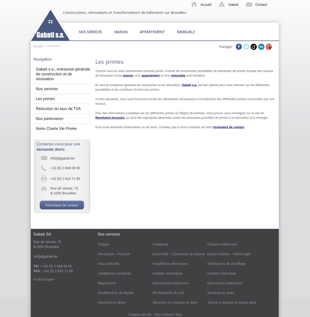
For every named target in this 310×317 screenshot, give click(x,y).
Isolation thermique (221, 273)
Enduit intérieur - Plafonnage (228, 254)
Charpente (160, 244)
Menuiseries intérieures (224, 283)
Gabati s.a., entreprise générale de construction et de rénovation (63, 74)
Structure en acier (220, 293)
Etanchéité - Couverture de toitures (179, 254)
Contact (261, 5)
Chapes (103, 244)
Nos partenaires (49, 119)
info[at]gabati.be (62, 158)
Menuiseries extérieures (171, 283)
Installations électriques (170, 264)
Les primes (45, 99)
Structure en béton (112, 302)
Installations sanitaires (114, 273)
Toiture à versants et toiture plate (231, 302)
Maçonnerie (107, 283)
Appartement (152, 32)
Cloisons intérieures (222, 244)
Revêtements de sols (168, 293)
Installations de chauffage (226, 264)
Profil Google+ (44, 279)
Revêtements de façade (116, 293)
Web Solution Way (168, 315)
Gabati (233, 5)
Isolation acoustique (168, 273)
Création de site (140, 315)
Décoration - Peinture (114, 254)
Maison (121, 32)
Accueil (206, 5)
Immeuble (186, 32)
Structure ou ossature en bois (175, 302)
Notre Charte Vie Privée (56, 129)
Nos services (90, 32)
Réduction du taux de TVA (58, 109)
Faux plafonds (108, 264)
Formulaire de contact (61, 205)
